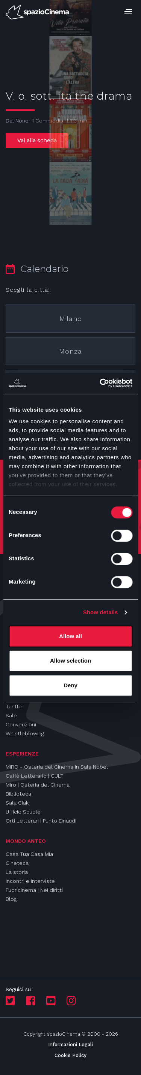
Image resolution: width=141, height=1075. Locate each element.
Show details (100, 612)
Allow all (70, 636)
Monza (70, 351)
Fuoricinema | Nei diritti (34, 890)
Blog (11, 899)
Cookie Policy (70, 1055)
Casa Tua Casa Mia (29, 854)
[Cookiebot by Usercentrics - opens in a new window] (100, 383)
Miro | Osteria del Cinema (38, 785)
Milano (70, 318)
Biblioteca (18, 794)
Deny (70, 685)
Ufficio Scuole (23, 812)
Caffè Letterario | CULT (35, 776)
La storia (17, 872)
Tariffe (14, 706)
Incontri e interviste (30, 881)
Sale (11, 715)
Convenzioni (21, 724)
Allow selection (70, 660)
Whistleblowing (25, 733)
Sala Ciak (17, 803)
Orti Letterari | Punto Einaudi (41, 821)
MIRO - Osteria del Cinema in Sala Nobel (57, 767)
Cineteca (17, 863)
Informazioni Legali (70, 1044)
